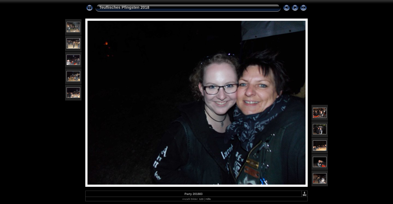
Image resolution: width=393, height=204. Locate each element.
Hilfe (208, 198)
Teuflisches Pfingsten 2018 (124, 7)
